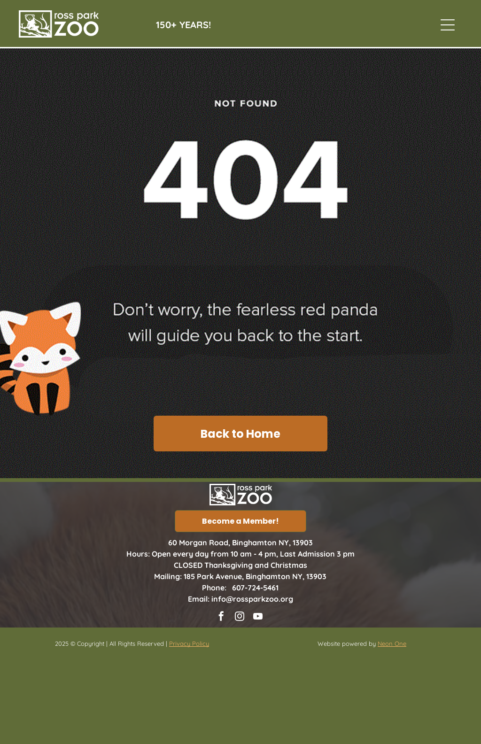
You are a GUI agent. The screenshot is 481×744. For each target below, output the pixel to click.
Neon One (392, 643)
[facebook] (221, 617)
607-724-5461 (255, 587)
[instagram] (240, 617)
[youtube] (258, 617)
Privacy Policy (189, 643)
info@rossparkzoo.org (252, 599)
